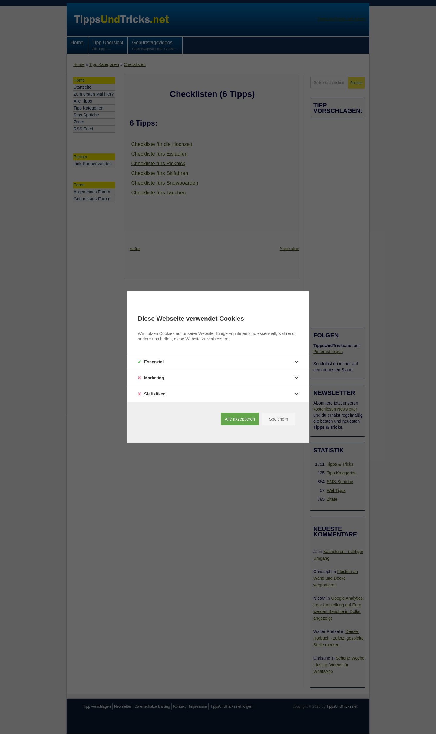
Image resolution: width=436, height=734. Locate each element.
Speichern (278, 419)
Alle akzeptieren (240, 419)
